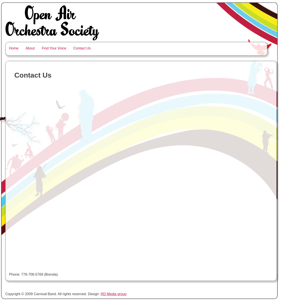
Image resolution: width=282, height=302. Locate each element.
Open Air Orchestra (128, 50)
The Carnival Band (104, 53)
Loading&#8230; (58, 177)
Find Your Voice (54, 48)
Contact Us (82, 48)
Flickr (227, 48)
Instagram (173, 48)
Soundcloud (188, 48)
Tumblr (240, 48)
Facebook (253, 48)
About (30, 48)
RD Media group (113, 294)
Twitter (160, 48)
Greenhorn (147, 48)
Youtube (207, 48)
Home (14, 48)
